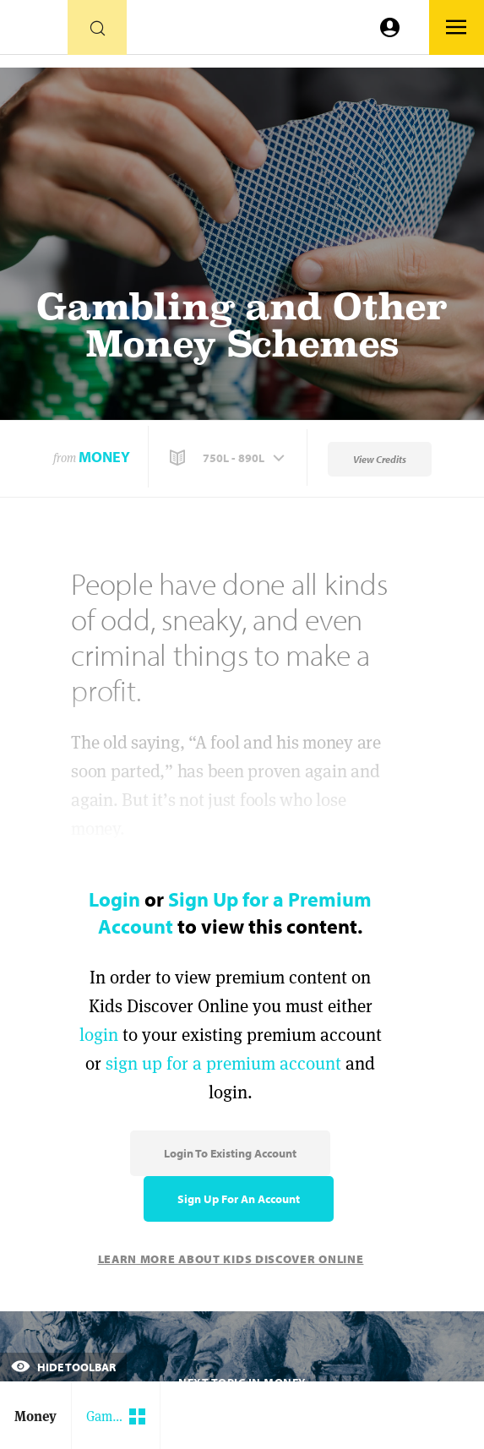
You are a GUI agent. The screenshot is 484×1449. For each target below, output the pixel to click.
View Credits (379, 459)
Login (114, 899)
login (98, 1034)
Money (104, 456)
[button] (229, 458)
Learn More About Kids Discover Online (231, 1259)
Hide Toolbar (63, 1367)
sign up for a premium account (223, 1063)
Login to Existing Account (230, 1153)
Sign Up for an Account (238, 1199)
